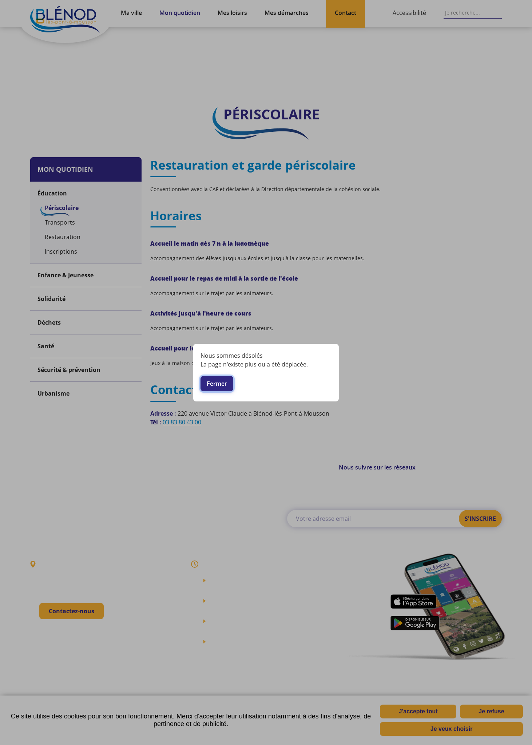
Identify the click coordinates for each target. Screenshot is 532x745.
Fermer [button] (217, 384)
